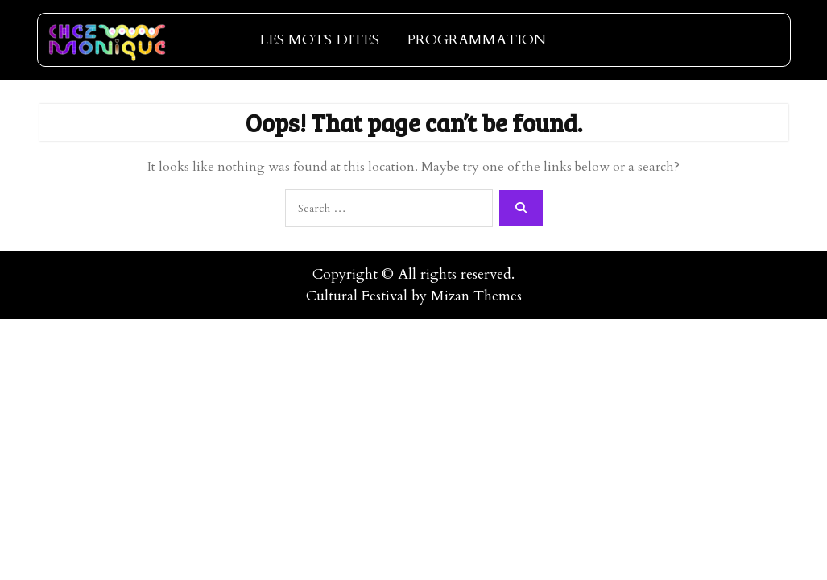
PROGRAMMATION (476, 40)
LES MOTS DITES (319, 40)
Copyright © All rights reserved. (413, 274)
